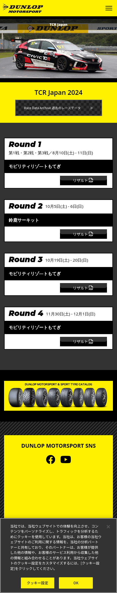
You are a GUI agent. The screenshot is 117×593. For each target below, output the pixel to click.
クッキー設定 (37, 582)
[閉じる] (108, 527)
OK (75, 582)
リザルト (83, 180)
